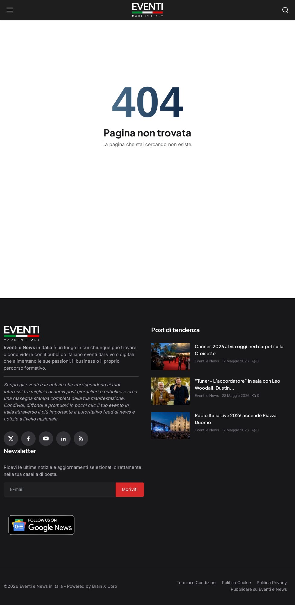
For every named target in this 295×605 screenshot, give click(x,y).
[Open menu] (9, 10)
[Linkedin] (63, 438)
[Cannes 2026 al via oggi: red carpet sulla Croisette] (170, 356)
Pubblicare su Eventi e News (259, 589)
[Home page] (147, 10)
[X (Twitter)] (11, 438)
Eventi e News (207, 361)
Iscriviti (130, 489)
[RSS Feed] (81, 438)
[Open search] (285, 10)
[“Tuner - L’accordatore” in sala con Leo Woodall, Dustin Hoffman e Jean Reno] (170, 391)
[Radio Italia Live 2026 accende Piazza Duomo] (170, 425)
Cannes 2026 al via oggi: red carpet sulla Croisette (239, 349)
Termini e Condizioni (196, 582)
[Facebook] (28, 438)
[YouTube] (46, 438)
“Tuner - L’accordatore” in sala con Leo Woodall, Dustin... (237, 384)
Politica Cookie (236, 582)
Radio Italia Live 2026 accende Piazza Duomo (236, 418)
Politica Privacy (272, 582)
